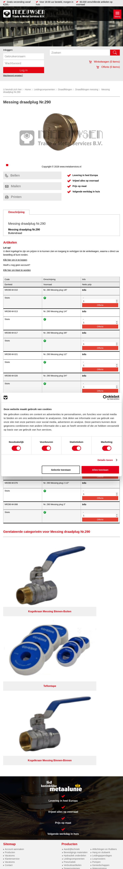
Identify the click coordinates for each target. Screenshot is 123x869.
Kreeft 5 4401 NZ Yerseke (84, 703)
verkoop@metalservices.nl (84, 709)
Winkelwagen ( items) (104, 61)
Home (28, 89)
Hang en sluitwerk (101, 668)
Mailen (13, 186)
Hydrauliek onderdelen (75, 672)
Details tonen (105, 460)
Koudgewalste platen (15, 717)
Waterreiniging (99, 684)
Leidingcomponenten (44, 89)
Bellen (12, 175)
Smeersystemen (72, 684)
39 (90, 750)
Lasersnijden (11, 701)
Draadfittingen (65, 89)
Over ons (63, 737)
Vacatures (10, 672)
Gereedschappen (100, 681)
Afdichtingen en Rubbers (104, 665)
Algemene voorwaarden (103, 737)
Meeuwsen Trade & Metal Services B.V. (37, 737)
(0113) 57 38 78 (79, 706)
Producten (10, 668)
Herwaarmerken (13, 720)
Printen (13, 197)
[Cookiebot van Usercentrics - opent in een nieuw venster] (105, 397)
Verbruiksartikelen (73, 681)
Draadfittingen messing (86, 89)
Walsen (8, 704)
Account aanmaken (14, 665)
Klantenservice (12, 675)
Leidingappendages (102, 672)
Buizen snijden (12, 707)
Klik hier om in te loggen (15, 260)
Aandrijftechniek (72, 665)
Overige (96, 688)
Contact (8, 681)
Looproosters (98, 675)
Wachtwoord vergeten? (13, 75)
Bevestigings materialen (76, 668)
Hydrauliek (10, 710)
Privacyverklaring (79, 737)
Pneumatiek (70, 678)
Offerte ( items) (108, 67)
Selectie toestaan (61, 469)
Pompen (96, 678)
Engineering (11, 723)
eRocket (88, 746)
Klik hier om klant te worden (17, 270)
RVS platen (10, 714)
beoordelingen (98, 750)
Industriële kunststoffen (75, 688)
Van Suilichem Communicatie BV (53, 746)
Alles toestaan (100, 469)
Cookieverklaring (61, 739)
